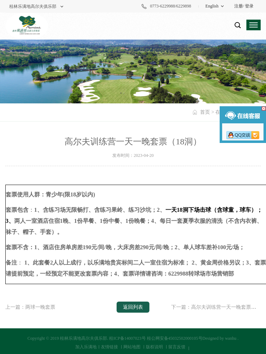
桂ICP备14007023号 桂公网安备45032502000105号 (156, 338)
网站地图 (131, 346)
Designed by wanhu (219, 338)
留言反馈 (176, 346)
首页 (205, 112)
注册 (238, 6)
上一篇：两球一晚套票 (30, 307)
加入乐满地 (86, 346)
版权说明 (154, 346)
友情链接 (109, 346)
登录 (249, 6)
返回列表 (133, 307)
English (212, 6)
